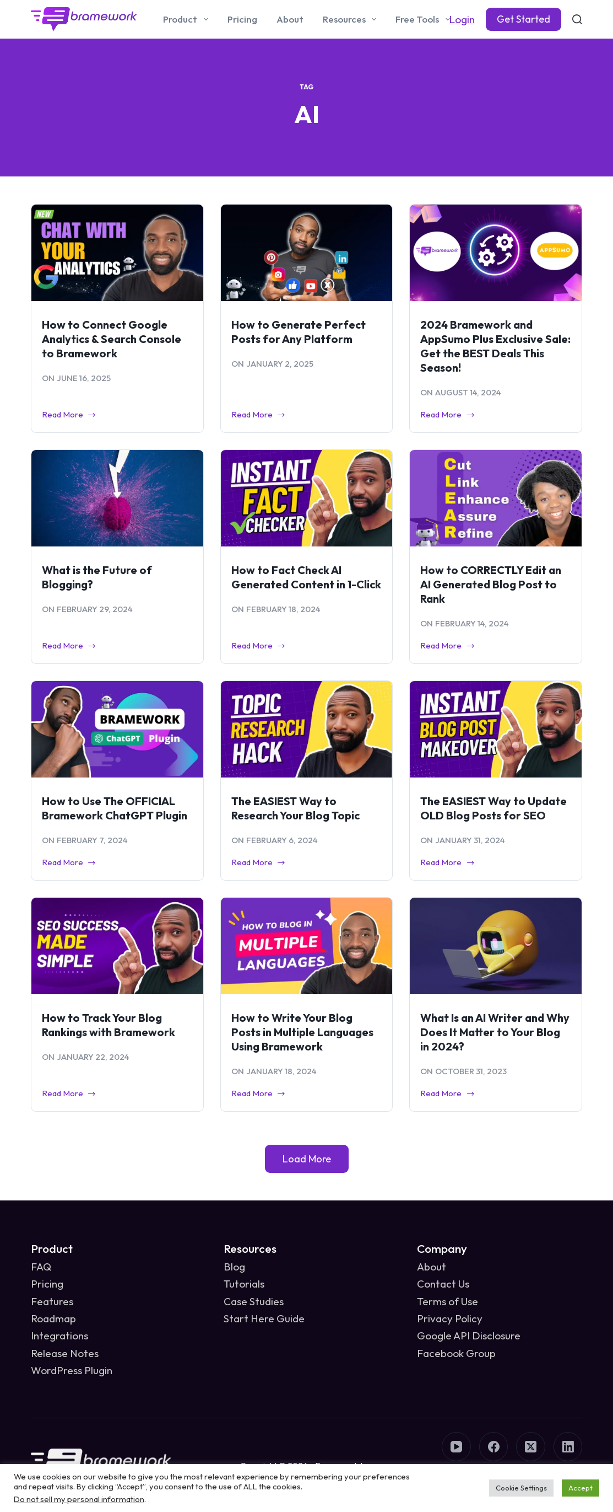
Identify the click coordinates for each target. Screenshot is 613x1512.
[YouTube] (456, 1446)
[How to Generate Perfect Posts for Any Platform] (307, 253)
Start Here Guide (264, 1318)
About (289, 19)
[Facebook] (493, 1446)
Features (52, 1301)
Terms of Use (447, 1301)
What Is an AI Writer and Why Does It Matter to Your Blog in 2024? (494, 1032)
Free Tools (424, 19)
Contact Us (443, 1283)
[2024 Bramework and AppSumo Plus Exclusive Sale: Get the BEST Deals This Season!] (496, 253)
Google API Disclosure (468, 1335)
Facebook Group (456, 1353)
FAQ (41, 1266)
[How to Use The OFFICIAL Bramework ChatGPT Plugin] (117, 729)
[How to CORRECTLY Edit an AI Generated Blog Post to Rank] (496, 498)
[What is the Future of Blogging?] (117, 498)
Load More (307, 1158)
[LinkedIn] (568, 1446)
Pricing (242, 19)
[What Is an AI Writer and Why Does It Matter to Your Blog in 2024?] (496, 946)
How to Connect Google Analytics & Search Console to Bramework (111, 339)
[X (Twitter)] (530, 1446)
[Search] (577, 19)
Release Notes (65, 1353)
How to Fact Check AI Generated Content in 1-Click (306, 577)
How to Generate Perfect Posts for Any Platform (298, 332)
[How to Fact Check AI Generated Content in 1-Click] (307, 498)
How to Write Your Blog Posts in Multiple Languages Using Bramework (302, 1032)
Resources (352, 19)
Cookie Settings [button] (521, 1487)
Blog (234, 1266)
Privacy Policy (449, 1318)
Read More (69, 415)
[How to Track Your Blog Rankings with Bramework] (117, 946)
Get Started (523, 19)
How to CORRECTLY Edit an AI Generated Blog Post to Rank (490, 584)
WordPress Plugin (71, 1370)
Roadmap (53, 1318)
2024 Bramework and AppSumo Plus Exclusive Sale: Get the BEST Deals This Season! (495, 346)
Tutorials (244, 1283)
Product (187, 19)
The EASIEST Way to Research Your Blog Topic (295, 808)
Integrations (59, 1335)
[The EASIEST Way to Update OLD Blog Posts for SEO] (496, 729)
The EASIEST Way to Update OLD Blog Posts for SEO (493, 808)
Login (462, 19)
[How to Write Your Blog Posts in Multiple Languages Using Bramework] (307, 946)
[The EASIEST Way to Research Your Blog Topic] (307, 729)
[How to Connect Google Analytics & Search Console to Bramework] (117, 253)
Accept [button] (580, 1487)
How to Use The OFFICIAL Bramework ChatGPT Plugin (114, 808)
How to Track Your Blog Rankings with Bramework (108, 1025)
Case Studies (254, 1301)
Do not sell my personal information (79, 1499)
